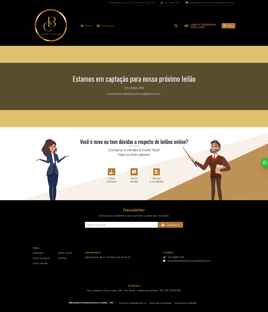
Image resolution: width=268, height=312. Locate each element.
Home (86, 26)
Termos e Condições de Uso (132, 303)
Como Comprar (41, 258)
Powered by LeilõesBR (185, 303)
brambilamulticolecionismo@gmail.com (210, 3)
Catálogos (105, 26)
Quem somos (65, 252)
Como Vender (40, 263)
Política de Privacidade (160, 303)
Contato (62, 258)
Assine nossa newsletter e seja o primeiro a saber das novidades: (134, 215)
